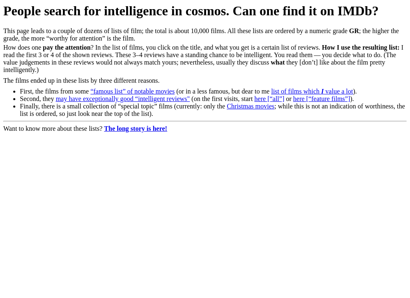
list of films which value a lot (312, 91)
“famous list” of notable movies (133, 91)
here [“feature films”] (321, 98)
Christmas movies (250, 106)
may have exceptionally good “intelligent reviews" (123, 98)
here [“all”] (269, 98)
